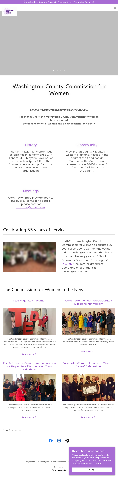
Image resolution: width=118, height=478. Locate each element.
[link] (9, 8)
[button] (114, 7)
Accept (92, 469)
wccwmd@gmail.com (30, 207)
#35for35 (68, 264)
